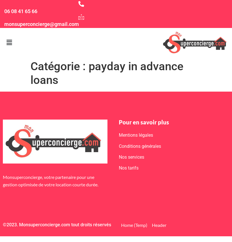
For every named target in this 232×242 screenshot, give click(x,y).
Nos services (131, 157)
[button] (9, 42)
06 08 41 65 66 (20, 11)
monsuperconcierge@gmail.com (41, 24)
